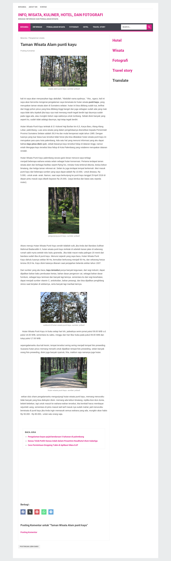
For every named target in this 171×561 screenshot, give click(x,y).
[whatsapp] (43, 512)
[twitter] (30, 512)
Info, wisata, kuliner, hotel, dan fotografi (60, 15)
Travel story (99, 27)
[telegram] (50, 512)
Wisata (118, 50)
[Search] (134, 27)
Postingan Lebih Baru (29, 546)
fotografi (74, 27)
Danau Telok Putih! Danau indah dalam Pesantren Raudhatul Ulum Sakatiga (63, 441)
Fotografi (120, 60)
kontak (43, 7)
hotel (85, 27)
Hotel (117, 40)
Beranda (22, 7)
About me (33, 7)
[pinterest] (37, 512)
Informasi (37, 27)
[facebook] (23, 512)
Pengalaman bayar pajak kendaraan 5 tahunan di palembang (56, 437)
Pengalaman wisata (55, 27)
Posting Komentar (27, 51)
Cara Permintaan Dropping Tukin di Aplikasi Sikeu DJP (53, 445)
